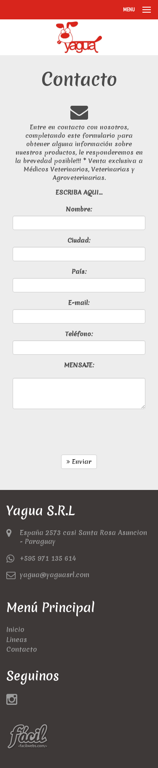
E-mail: (79, 303)
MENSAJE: (79, 365)
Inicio (15, 629)
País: (79, 272)
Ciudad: (79, 240)
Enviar (79, 462)
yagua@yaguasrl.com (54, 574)
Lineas (16, 639)
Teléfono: (79, 334)
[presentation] (77, 431)
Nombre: (79, 209)
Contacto (21, 649)
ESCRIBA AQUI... (79, 192)
